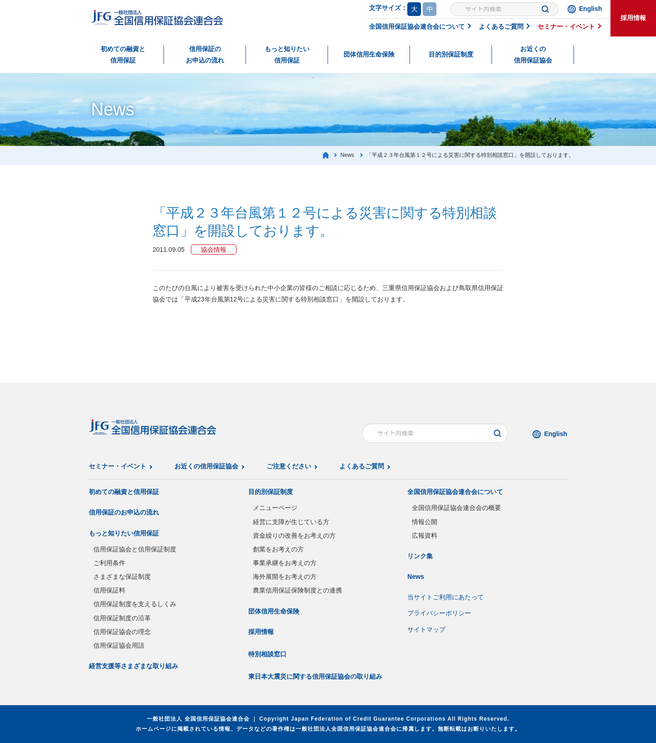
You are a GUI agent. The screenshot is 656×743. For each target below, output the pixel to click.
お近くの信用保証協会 (533, 54)
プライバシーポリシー (439, 613)
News (415, 576)
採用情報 (633, 17)
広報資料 (424, 535)
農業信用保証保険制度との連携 (297, 590)
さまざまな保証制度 (122, 576)
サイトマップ (426, 629)
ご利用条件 (109, 562)
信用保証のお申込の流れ (205, 54)
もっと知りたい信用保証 (287, 54)
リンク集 (420, 556)
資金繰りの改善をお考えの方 (294, 535)
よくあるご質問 (501, 26)
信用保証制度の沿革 (122, 618)
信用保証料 (109, 590)
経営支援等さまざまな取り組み (133, 666)
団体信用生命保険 (369, 54)
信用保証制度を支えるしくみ (134, 604)
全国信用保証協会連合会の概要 (456, 507)
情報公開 (424, 521)
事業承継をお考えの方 (285, 562)
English (590, 8)
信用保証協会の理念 (122, 631)
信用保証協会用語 (118, 645)
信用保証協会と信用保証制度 (134, 549)
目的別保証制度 (451, 54)
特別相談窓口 (267, 654)
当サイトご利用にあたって (445, 597)
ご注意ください (288, 466)
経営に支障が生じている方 (291, 521)
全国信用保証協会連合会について (417, 26)
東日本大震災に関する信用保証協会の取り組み (315, 676)
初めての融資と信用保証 (123, 54)
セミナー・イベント (566, 26)
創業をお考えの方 (278, 549)
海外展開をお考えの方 (285, 576)
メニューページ (275, 507)
